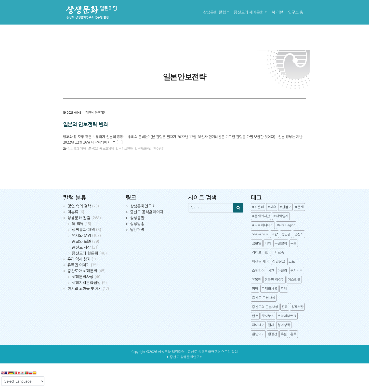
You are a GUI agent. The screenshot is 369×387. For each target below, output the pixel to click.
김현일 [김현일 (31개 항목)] (256, 243)
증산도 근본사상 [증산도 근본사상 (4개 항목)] (263, 298)
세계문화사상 (82, 277)
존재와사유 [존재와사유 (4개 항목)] (269, 289)
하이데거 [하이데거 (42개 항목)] (258, 325)
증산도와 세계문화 (249, 12)
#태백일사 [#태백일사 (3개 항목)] (281, 216)
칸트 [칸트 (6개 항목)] (255, 316)
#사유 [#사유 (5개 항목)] (271, 207)
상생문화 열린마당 (171, 352)
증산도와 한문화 (85, 253)
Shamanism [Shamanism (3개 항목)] (260, 234)
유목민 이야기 (78, 265)
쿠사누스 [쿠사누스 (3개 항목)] (268, 316)
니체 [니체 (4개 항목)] (268, 243)
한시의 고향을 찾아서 (84, 288)
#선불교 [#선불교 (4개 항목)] (285, 207)
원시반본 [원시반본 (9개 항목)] (296, 270)
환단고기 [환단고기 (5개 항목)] (258, 334)
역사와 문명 (81, 235)
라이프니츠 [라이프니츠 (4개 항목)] (260, 252)
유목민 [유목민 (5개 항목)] (256, 279)
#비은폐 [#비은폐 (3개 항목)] (258, 207)
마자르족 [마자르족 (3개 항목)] (277, 252)
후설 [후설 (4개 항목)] (284, 334)
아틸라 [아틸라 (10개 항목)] (282, 270)
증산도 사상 (81, 247)
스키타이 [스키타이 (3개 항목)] (258, 270)
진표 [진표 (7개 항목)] (285, 307)
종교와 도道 (81, 241)
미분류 (72, 212)
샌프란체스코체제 (102, 148)
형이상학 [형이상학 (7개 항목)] (283, 325)
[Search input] (211, 208)
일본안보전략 (124, 148)
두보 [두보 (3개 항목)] (293, 243)
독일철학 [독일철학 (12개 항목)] (281, 243)
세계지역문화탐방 (86, 282)
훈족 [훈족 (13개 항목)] (293, 334)
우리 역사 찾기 (79, 259)
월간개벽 (137, 229)
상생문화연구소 (142, 206)
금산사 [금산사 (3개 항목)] (299, 234)
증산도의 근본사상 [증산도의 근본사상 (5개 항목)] (265, 307)
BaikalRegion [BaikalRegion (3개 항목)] (286, 225)
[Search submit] (238, 208)
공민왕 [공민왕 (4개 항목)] (286, 234)
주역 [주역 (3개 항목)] (284, 289)
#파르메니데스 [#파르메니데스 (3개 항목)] (263, 225)
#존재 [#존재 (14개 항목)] (299, 207)
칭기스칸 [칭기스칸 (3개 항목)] (297, 307)
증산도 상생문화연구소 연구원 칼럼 (213, 352)
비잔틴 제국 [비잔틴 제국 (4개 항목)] (260, 261)
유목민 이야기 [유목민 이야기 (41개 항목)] (274, 279)
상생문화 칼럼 (214, 12)
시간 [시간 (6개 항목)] (271, 270)
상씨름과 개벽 (76, 148)
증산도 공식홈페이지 (146, 212)
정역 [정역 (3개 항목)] (255, 289)
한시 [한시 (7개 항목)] (271, 325)
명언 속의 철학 (79, 206)
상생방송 (137, 224)
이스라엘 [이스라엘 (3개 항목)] (294, 279)
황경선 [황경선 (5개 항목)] (272, 334)
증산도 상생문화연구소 (186, 357)
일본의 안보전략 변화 (85, 124)
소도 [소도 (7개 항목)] (292, 261)
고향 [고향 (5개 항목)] (274, 234)
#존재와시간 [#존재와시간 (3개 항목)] (261, 216)
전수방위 (158, 148)
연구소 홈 (295, 12)
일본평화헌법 (143, 148)
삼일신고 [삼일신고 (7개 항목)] (278, 261)
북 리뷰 (277, 12)
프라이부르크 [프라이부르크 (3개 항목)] (286, 316)
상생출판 (137, 218)
